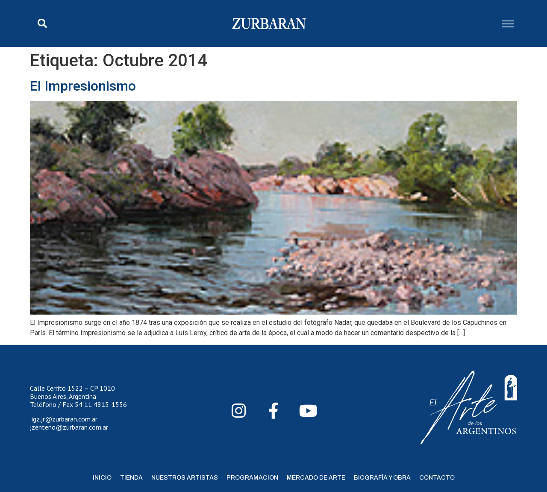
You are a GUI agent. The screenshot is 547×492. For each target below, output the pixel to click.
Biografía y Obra (382, 477)
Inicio (102, 477)
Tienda (131, 477)
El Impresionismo (83, 86)
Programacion (252, 477)
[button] (42, 23)
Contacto (437, 477)
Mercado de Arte (316, 477)
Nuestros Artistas (184, 477)
